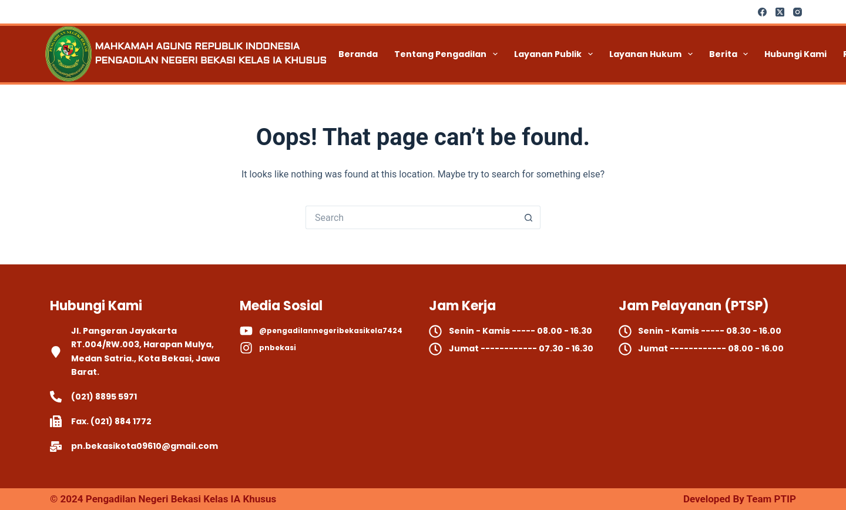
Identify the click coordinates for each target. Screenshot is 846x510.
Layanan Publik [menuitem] (555, 54)
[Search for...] (411, 217)
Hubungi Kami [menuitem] (795, 54)
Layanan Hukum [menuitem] (653, 54)
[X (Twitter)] (780, 12)
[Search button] (528, 217)
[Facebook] (762, 12)
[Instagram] (797, 12)
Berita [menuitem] (731, 54)
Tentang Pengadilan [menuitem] (448, 54)
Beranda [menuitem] (358, 54)
